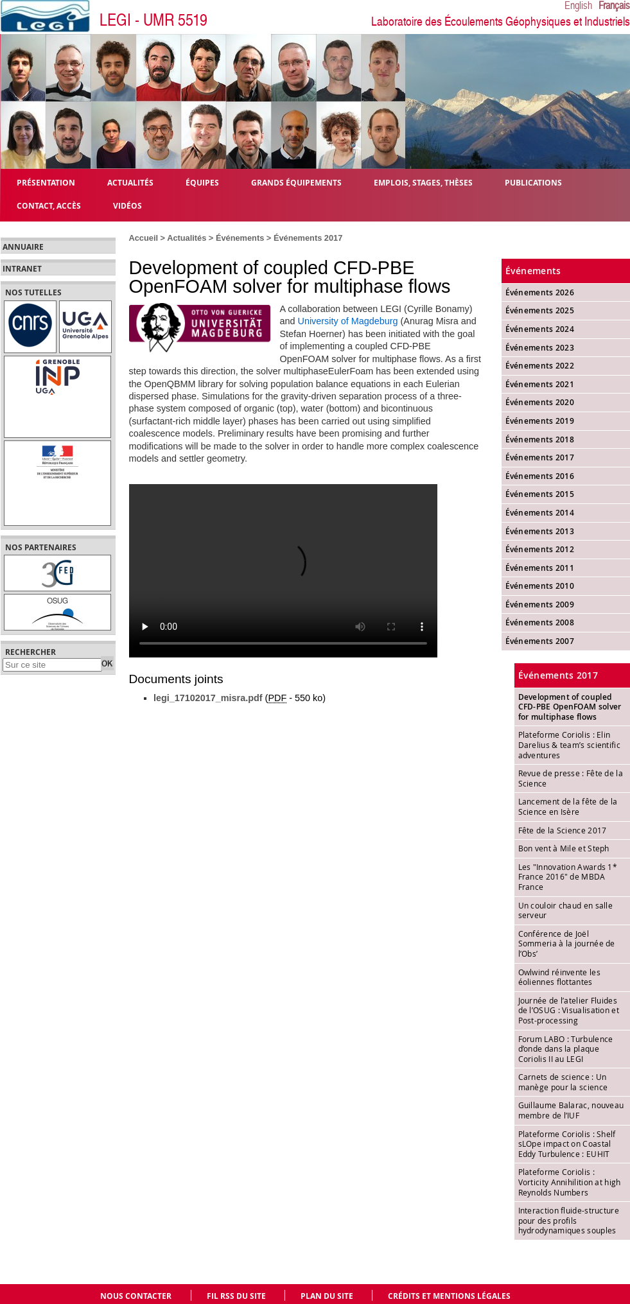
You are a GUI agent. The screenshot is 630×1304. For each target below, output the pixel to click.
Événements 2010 (540, 585)
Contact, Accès (49, 205)
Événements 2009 (540, 604)
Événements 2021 (540, 384)
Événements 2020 (540, 402)
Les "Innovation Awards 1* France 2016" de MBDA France (568, 877)
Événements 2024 (540, 329)
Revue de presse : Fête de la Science (570, 778)
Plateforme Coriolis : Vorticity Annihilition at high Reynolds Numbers (569, 1182)
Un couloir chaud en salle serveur (565, 910)
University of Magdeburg (348, 321)
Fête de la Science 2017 (562, 830)
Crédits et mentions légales (449, 1296)
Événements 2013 (540, 531)
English (578, 6)
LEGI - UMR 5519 (153, 20)
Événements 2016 (540, 476)
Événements (240, 238)
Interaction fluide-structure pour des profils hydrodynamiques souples (568, 1220)
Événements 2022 (540, 365)
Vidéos (127, 205)
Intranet (22, 269)
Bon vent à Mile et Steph (563, 848)
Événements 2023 (540, 347)
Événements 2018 (540, 439)
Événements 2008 (540, 622)
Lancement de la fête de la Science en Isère (568, 806)
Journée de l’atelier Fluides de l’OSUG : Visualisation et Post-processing (568, 1010)
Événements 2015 (540, 494)
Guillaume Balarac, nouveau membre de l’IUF (571, 1110)
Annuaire (23, 247)
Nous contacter (135, 1296)
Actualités (186, 238)
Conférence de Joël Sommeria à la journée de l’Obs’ (566, 943)
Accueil (144, 238)
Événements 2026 (540, 292)
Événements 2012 (540, 549)
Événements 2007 (540, 641)
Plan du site (327, 1296)
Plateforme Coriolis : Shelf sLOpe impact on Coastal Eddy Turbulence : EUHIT (567, 1144)
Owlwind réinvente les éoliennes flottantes (559, 977)
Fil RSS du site (236, 1296)
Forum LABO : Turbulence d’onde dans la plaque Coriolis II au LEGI (565, 1049)
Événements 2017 (308, 238)
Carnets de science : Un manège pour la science (563, 1082)
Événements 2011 (540, 567)
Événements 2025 (540, 310)
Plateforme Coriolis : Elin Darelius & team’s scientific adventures (569, 744)
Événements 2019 (540, 420)
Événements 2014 (540, 512)
